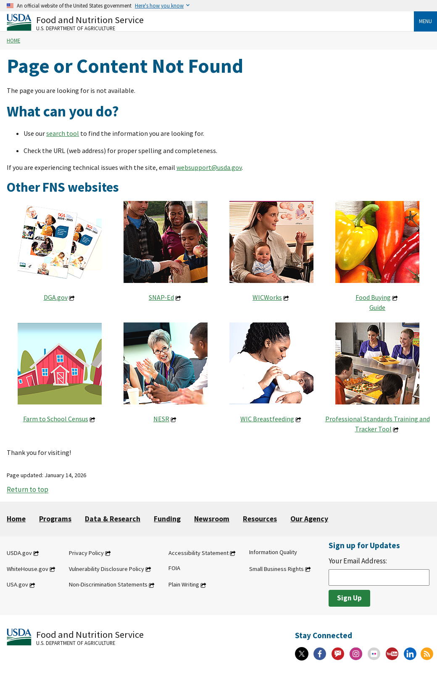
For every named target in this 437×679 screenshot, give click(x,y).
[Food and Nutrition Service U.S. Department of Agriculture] (210, 22)
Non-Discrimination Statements (108, 585)
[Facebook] (319, 654)
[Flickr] (374, 654)
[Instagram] (356, 654)
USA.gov (17, 585)
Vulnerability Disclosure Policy (106, 569)
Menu (425, 21)
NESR (161, 419)
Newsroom (211, 518)
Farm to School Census (55, 419)
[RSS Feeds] (427, 654)
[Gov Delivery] (338, 654)
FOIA (174, 568)
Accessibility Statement (198, 553)
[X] (301, 654)
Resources (260, 518)
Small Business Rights (276, 569)
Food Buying (373, 297)
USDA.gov (19, 553)
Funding (167, 518)
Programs (55, 518)
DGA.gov (56, 297)
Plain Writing (183, 585)
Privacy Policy (86, 553)
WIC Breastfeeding (267, 419)
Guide (377, 307)
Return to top (27, 489)
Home (13, 40)
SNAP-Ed (161, 297)
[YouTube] (392, 654)
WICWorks (267, 297)
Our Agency (309, 518)
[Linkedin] (410, 654)
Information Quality (273, 552)
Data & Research (112, 518)
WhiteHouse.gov (27, 569)
